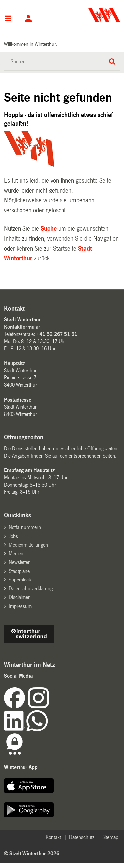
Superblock (20, 579)
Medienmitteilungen (28, 545)
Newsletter (19, 562)
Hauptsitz (14, 363)
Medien (16, 553)
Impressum (20, 606)
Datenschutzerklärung (31, 588)
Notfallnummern (25, 527)
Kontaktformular (22, 327)
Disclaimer (19, 597)
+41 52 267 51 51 (56, 334)
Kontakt (53, 837)
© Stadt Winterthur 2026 (31, 853)
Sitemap (110, 837)
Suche (49, 228)
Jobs (13, 536)
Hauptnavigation (8, 19)
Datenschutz (81, 837)
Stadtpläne (19, 571)
